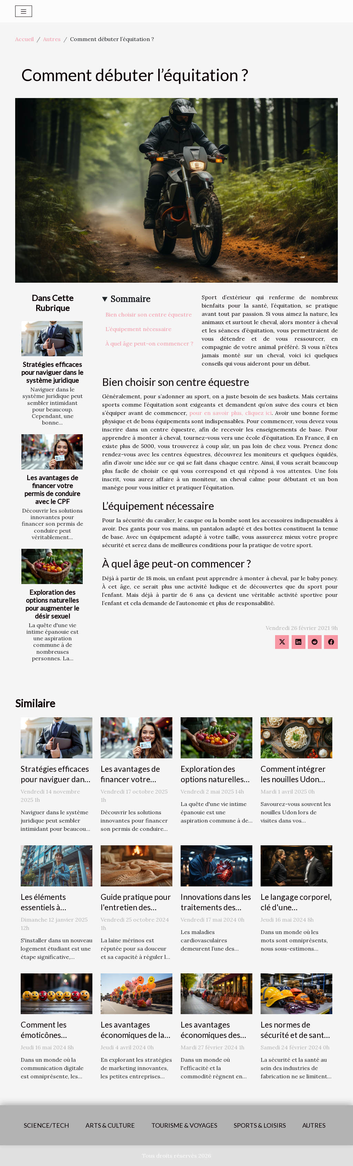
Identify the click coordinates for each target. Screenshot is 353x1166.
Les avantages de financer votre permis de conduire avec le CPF (52, 489)
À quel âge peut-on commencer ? (149, 343)
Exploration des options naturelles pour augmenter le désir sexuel (52, 604)
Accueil (24, 39)
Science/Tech (46, 1125)
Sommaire (130, 299)
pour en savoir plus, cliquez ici (230, 412)
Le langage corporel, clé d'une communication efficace (296, 912)
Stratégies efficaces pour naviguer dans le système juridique (52, 372)
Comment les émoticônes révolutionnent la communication (51, 1040)
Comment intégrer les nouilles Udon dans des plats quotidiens (293, 784)
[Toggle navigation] (23, 11)
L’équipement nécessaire (138, 328)
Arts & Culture (110, 1125)
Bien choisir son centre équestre (148, 314)
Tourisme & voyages (184, 1125)
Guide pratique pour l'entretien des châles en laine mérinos (136, 912)
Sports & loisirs (260, 1125)
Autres (52, 39)
